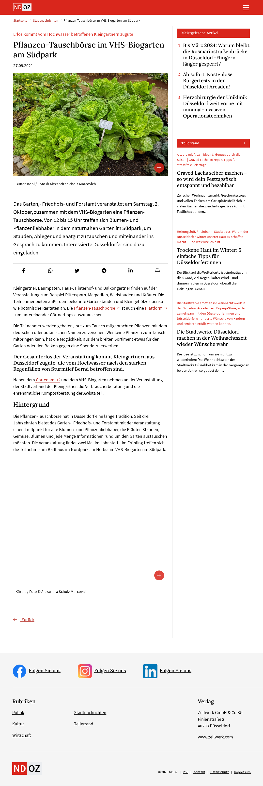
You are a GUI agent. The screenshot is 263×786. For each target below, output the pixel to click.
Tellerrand (190, 143)
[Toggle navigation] (246, 7)
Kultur (18, 724)
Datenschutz (219, 772)
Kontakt (199, 772)
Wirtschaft (21, 735)
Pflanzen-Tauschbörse (94, 308)
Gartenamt (45, 380)
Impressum (242, 772)
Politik (18, 713)
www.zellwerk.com (215, 737)
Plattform (154, 308)
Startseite (20, 20)
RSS (185, 772)
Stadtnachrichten (45, 20)
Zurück (27, 619)
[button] (23, 271)
